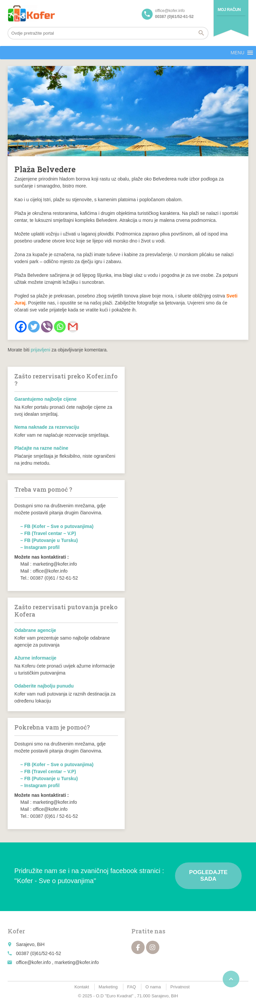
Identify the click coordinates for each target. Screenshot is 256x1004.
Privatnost (180, 986)
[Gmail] (73, 326)
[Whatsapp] (60, 326)
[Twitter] (34, 326)
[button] (237, 52)
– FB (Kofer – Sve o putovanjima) (56, 526)
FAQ (131, 986)
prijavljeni (40, 349)
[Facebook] (21, 326)
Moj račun (229, 9)
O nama (153, 986)
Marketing (108, 986)
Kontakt (81, 986)
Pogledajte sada (208, 875)
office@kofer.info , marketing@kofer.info (57, 962)
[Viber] (47, 326)
